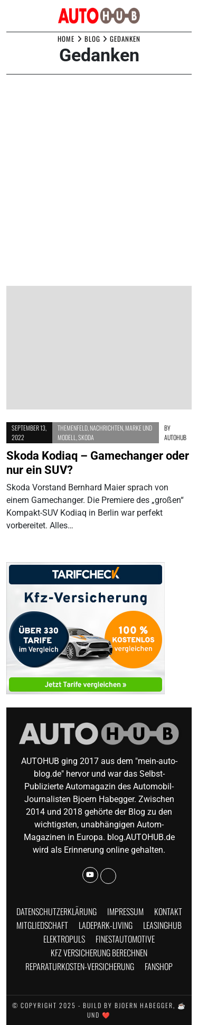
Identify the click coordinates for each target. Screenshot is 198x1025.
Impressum (125, 911)
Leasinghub (162, 925)
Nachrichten (106, 427)
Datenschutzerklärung (56, 911)
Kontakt (168, 911)
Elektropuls (64, 939)
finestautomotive (125, 939)
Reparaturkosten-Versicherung (79, 966)
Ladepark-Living (106, 925)
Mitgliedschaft (42, 925)
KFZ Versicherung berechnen (99, 952)
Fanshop (159, 966)
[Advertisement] (99, 181)
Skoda (86, 437)
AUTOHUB (175, 437)
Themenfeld (73, 427)
